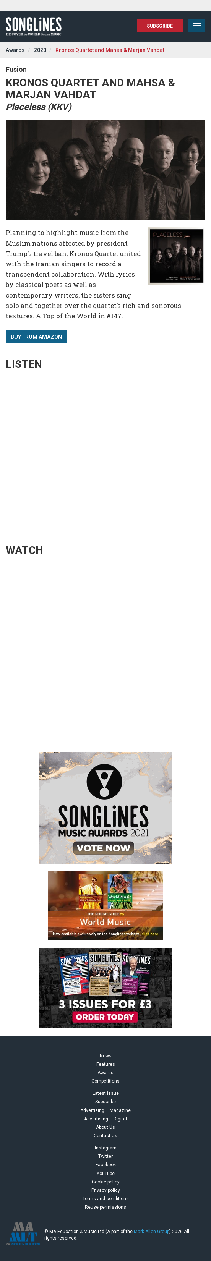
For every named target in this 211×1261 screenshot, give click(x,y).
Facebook (106, 1164)
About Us (105, 1127)
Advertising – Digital (105, 1119)
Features (105, 1064)
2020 (40, 50)
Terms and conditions (106, 1198)
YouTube (106, 1173)
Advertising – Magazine (105, 1110)
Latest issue (106, 1093)
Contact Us (105, 1135)
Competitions (105, 1081)
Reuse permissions (105, 1207)
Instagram (106, 1148)
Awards (15, 50)
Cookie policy (106, 1182)
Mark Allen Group (151, 1231)
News (106, 1056)
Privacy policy (105, 1190)
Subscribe (160, 26)
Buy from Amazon (36, 337)
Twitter (105, 1156)
